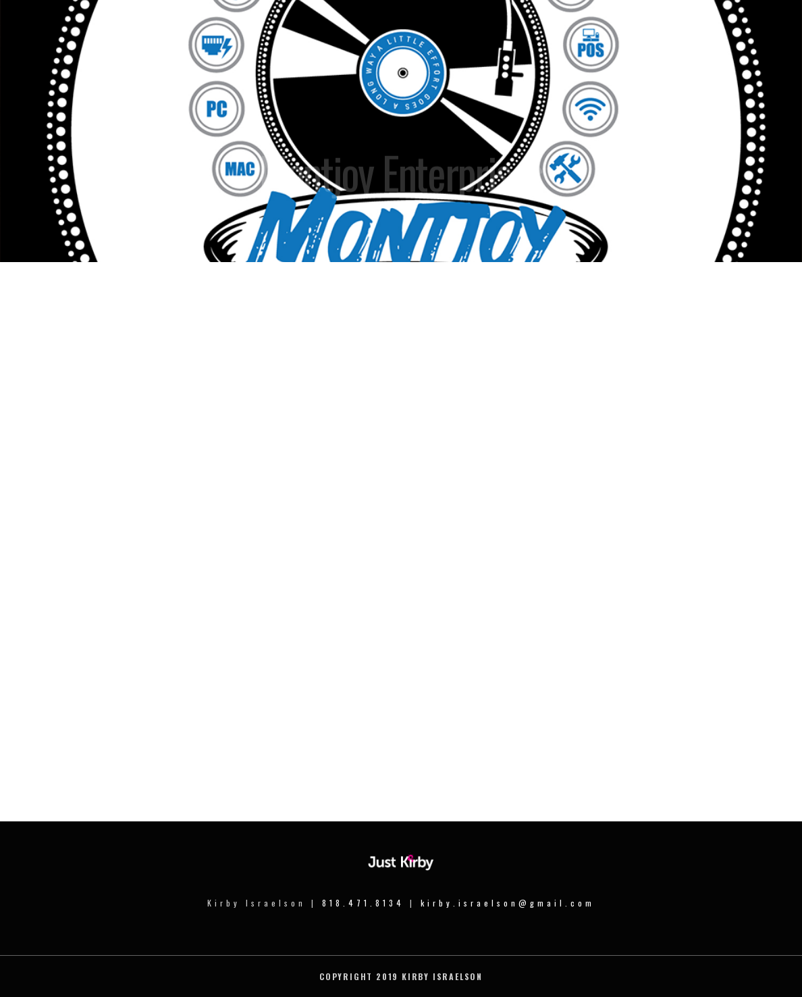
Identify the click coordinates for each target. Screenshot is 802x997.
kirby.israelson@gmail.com (508, 903)
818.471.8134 (363, 903)
